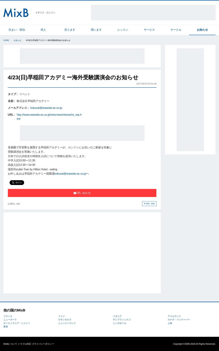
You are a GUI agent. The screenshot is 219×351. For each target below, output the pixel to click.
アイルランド (174, 316)
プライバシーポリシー (43, 344)
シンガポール (119, 323)
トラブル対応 (24, 344)
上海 (170, 323)
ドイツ (61, 316)
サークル (175, 29)
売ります (69, 29)
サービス (149, 29)
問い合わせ (82, 193)
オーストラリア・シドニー (16, 323)
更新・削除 (149, 204)
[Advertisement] (153, 12)
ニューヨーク (10, 319)
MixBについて (10, 344)
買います (96, 29)
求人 (43, 29)
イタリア (117, 316)
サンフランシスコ (122, 319)
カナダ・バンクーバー (179, 319)
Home (6, 40)
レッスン (122, 29)
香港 (5, 326)
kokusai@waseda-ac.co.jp (46, 107)
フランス (7, 316)
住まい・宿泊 (17, 29)
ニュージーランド (67, 323)
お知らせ (202, 29)
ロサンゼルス (65, 319)
